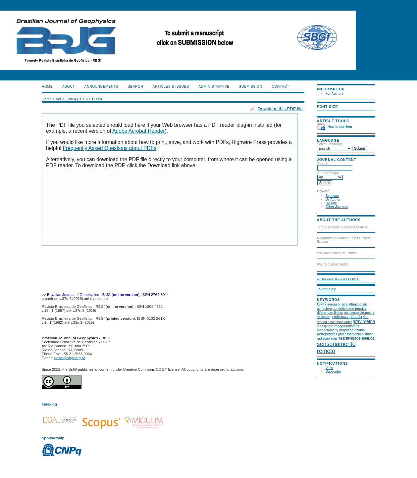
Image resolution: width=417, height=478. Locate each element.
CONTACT (280, 86)
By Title (331, 203)
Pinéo (97, 99)
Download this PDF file (280, 108)
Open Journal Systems (338, 278)
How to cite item (340, 126)
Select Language (330, 144)
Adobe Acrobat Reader (138, 131)
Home (47, 86)
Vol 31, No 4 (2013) (71, 99)
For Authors (334, 93)
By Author (333, 199)
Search (334, 166)
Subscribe (333, 371)
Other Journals (337, 207)
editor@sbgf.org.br (69, 358)
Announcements (101, 86)
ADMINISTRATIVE (214, 86)
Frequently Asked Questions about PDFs (109, 148)
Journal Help (326, 289)
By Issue (332, 196)
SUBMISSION (250, 86)
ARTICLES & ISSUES (170, 86)
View (329, 368)
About (68, 86)
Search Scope (330, 175)
